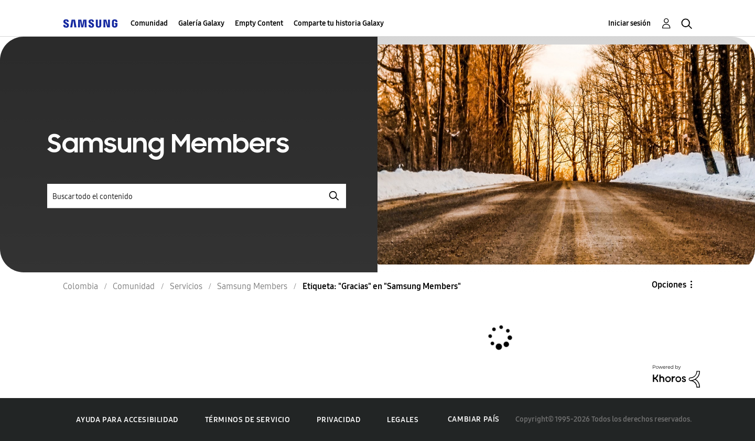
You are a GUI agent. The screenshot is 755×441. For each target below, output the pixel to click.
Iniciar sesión (629, 23)
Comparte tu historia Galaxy (339, 23)
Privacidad (338, 419)
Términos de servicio (247, 419)
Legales (402, 419)
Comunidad (149, 23)
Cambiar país (474, 419)
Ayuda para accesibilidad (127, 419)
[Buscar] (196, 196)
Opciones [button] (669, 285)
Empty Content (259, 23)
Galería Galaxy (201, 23)
